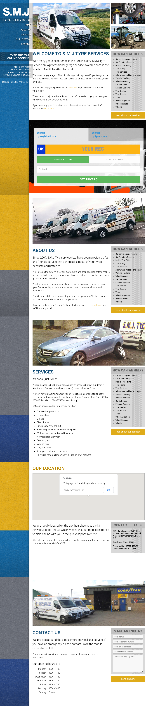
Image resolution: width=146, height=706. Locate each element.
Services (26, 34)
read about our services (128, 115)
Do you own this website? (74, 490)
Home (28, 25)
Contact (26, 44)
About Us (26, 30)
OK (108, 490)
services (73, 87)
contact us (48, 108)
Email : (17, 75)
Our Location (23, 39)
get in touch (96, 305)
